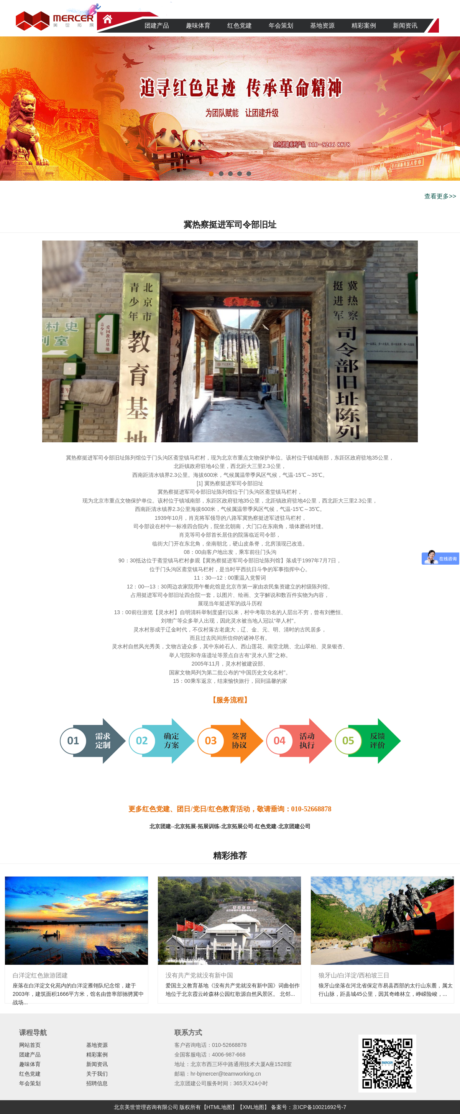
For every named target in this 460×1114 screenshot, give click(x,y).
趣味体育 (198, 25)
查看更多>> (440, 196)
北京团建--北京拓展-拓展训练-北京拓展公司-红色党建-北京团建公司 (230, 826)
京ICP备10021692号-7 (319, 1107)
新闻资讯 (405, 25)
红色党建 (239, 25)
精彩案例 (364, 25)
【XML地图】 (253, 1107)
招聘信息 (97, 1083)
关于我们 (97, 1074)
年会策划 (281, 25)
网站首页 (30, 1045)
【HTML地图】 (219, 1107)
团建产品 (157, 25)
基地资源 (322, 25)
